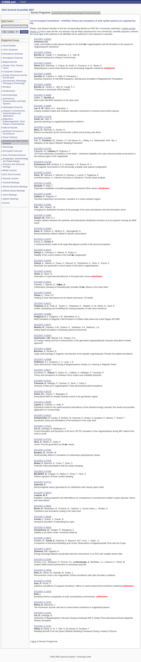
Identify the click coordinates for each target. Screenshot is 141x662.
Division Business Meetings (15, 186)
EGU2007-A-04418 (42, 271)
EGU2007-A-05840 (42, 349)
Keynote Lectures (10, 178)
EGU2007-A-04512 (42, 282)
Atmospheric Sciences (13, 58)
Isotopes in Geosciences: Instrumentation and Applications (14, 113)
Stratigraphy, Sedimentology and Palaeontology (15, 159)
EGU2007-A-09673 (42, 538)
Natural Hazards (10, 127)
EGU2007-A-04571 (42, 303)
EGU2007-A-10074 (42, 549)
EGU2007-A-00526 (42, 63)
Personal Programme (82, 13)
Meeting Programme (61, 13)
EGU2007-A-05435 (42, 335)
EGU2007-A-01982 (42, 215)
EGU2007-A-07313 (42, 439)
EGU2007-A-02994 (42, 228)
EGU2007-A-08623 (42, 506)
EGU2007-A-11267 (42, 626)
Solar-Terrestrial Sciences (14, 155)
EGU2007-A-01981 (42, 204)
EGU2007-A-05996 (42, 359)
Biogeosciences (10, 62)
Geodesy (7, 87)
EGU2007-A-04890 (42, 314)
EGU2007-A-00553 (42, 74)
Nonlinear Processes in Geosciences (13, 132)
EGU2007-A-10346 (42, 570)
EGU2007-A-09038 (42, 517)
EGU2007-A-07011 (42, 426)
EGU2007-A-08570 (42, 493)
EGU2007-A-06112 (42, 381)
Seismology (8, 147)
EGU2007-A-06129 (42, 391)
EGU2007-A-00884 (42, 106)
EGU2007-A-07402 (42, 450)
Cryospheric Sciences (12, 71)
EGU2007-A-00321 (42, 39)
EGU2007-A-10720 (42, 602)
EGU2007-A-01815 (42, 172)
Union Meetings (10, 195)
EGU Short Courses (12, 174)
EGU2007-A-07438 (42, 461)
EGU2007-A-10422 (42, 581)
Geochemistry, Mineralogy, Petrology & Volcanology (15, 82)
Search (96, 13)
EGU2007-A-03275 (42, 239)
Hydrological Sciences (13, 107)
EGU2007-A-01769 (42, 162)
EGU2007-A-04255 (42, 260)
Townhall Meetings (11, 182)
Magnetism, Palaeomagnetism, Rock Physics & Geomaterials (14, 121)
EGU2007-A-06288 (42, 402)
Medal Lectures (10, 170)
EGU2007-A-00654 (42, 84)
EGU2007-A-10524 (42, 591)
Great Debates (9, 45)
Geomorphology (10, 95)
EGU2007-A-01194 (42, 116)
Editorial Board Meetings (14, 191)
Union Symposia (10, 50)
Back (33, 641)
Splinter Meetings (10, 199)
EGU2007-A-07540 (42, 471)
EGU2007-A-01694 (42, 138)
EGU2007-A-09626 (42, 527)
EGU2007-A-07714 (42, 482)
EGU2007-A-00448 (42, 52)
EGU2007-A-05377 (42, 325)
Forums (6, 203)
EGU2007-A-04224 (42, 250)
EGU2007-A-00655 (42, 95)
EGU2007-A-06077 (42, 370)
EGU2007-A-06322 (42, 415)
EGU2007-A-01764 (42, 148)
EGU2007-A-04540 (42, 293)
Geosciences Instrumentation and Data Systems (14, 101)
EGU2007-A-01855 (42, 183)
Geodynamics (9, 91)
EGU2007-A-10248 (42, 559)
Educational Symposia (13, 54)
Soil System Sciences (12, 151)
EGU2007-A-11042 (42, 613)
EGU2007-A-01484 (42, 127)
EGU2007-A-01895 (42, 194)
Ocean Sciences (10, 137)
